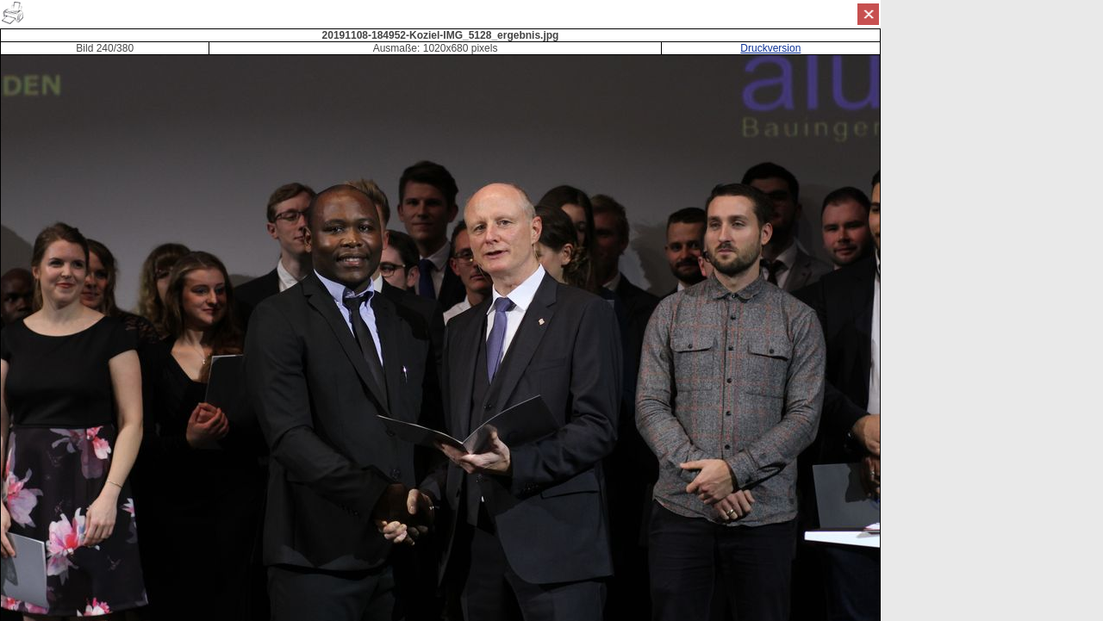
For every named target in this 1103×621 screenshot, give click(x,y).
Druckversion (770, 48)
